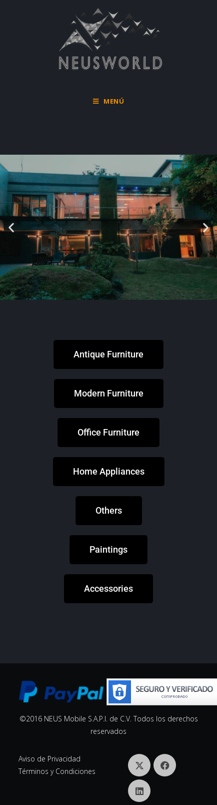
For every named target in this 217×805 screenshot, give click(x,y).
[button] (11, 227)
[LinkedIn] (139, 790)
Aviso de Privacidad (49, 758)
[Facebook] (165, 765)
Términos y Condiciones (57, 771)
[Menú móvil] (108, 101)
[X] (139, 765)
